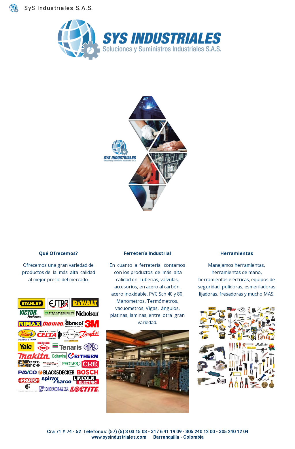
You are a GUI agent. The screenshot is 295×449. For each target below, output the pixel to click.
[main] (58, 267)
